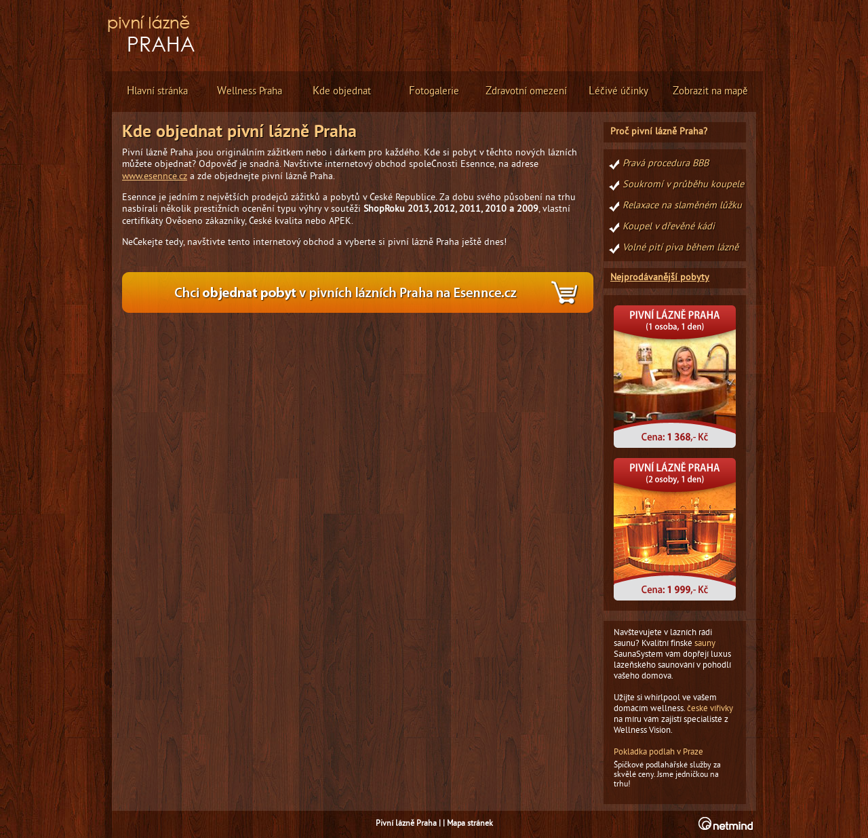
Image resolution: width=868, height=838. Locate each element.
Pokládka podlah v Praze (658, 752)
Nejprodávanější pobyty (659, 278)
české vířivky (710, 709)
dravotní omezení (526, 91)
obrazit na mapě (710, 91)
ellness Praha (249, 91)
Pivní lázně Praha (406, 824)
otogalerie (434, 91)
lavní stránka (157, 91)
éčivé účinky (618, 91)
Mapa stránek (470, 824)
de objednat (342, 91)
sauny (704, 644)
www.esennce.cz (154, 176)
